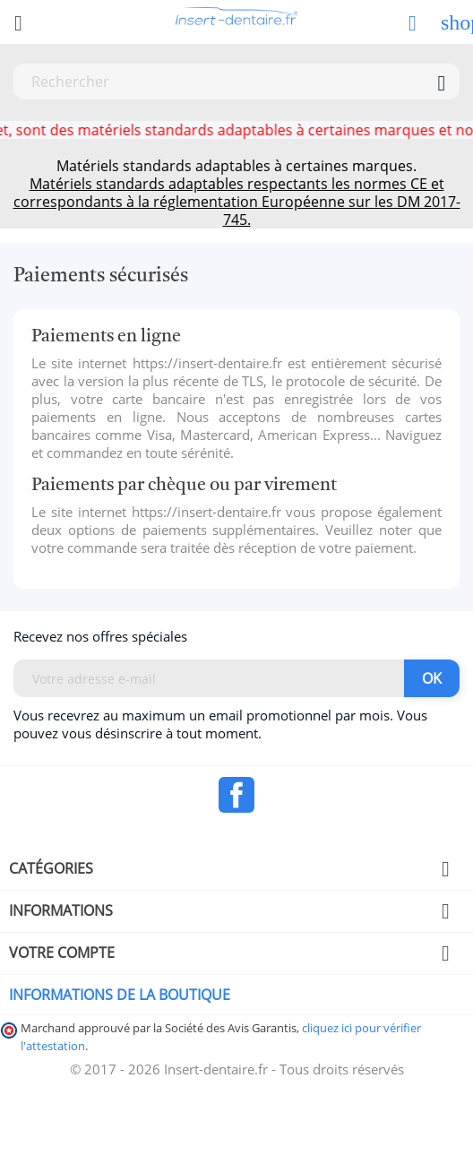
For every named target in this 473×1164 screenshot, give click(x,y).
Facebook (236, 795)
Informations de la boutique (119, 994)
